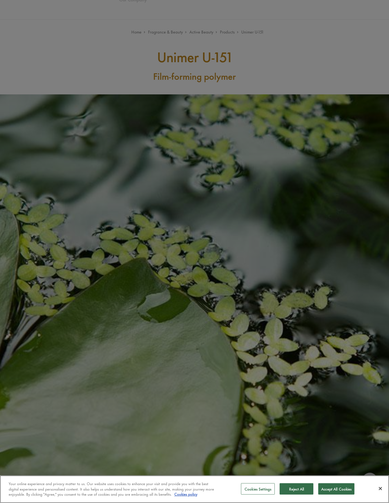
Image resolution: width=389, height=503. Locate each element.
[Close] (380, 489)
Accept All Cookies (336, 489)
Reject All (296, 489)
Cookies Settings (257, 489)
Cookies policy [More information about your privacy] (185, 494)
